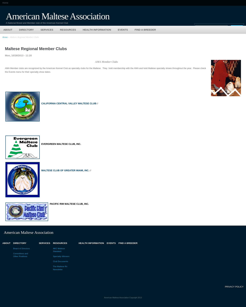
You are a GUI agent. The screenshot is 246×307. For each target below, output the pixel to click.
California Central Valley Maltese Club (68, 103)
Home (5, 3)
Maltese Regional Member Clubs (24, 37)
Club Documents (60, 261)
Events (123, 29)
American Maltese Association (58, 16)
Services (47, 29)
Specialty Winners (61, 256)
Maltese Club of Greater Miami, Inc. (65, 170)
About (7, 29)
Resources (68, 29)
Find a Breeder (145, 29)
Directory (26, 29)
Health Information (97, 29)
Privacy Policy (234, 286)
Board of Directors (21, 248)
